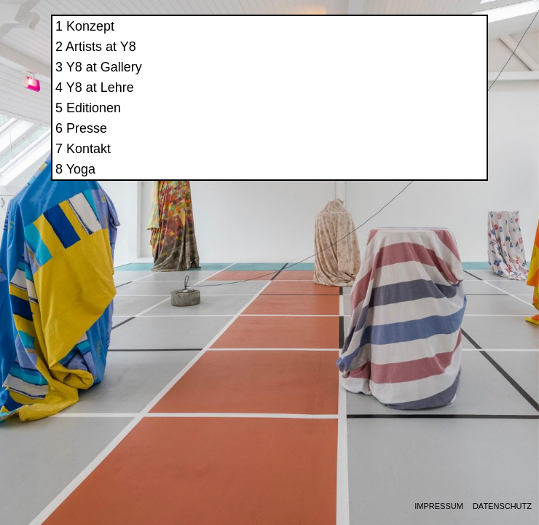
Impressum (438, 506)
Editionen (388, 121)
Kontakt (383, 162)
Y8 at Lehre (394, 100)
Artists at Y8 (395, 59)
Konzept (385, 39)
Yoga (375, 182)
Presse (381, 141)
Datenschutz (502, 506)
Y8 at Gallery (398, 80)
